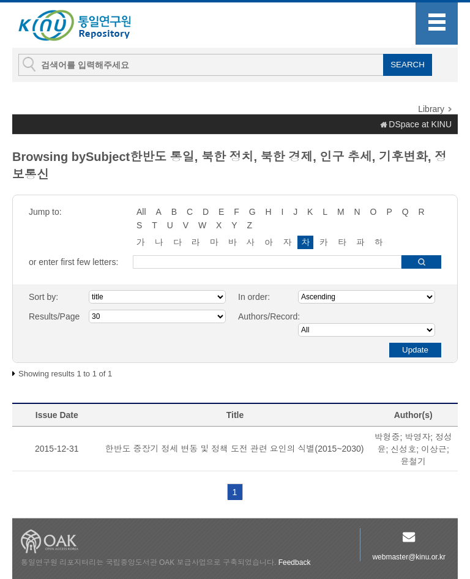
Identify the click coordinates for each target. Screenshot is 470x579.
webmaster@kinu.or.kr (409, 557)
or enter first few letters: (73, 262)
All (141, 212)
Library (431, 109)
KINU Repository (84, 26)
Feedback (294, 562)
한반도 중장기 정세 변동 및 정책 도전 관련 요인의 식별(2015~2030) (234, 449)
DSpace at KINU (420, 124)
